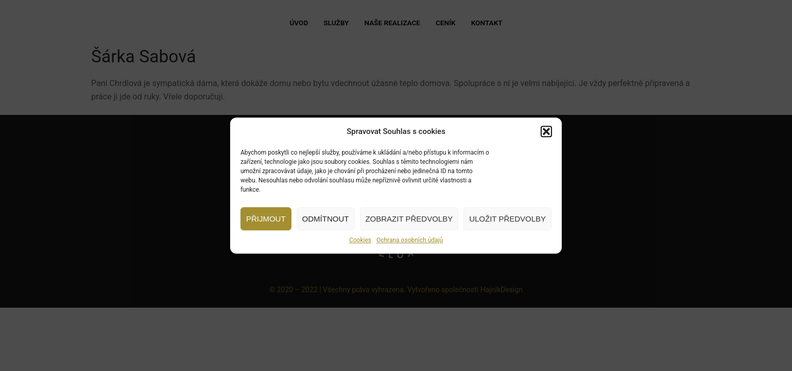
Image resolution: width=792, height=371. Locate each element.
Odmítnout (325, 218)
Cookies (360, 240)
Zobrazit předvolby (409, 218)
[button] (546, 131)
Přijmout (266, 218)
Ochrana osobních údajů (409, 240)
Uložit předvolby (507, 218)
